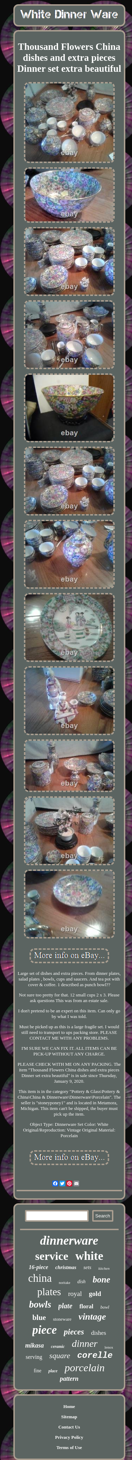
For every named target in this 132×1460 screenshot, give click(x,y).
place (52, 1370)
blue (39, 1317)
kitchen (103, 1268)
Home (69, 1406)
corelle (95, 1355)
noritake (64, 1283)
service (51, 1256)
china (40, 1278)
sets (87, 1267)
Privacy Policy (69, 1437)
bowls (40, 1304)
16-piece (38, 1267)
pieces (74, 1331)
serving (34, 1357)
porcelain (84, 1367)
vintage (92, 1316)
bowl (104, 1307)
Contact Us (69, 1427)
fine (38, 1370)
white (89, 1255)
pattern (69, 1378)
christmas (65, 1267)
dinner (85, 1343)
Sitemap (69, 1416)
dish (81, 1281)
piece (44, 1330)
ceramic (58, 1346)
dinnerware (69, 1240)
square (59, 1355)
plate (65, 1306)
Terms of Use (69, 1447)
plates (49, 1291)
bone (101, 1279)
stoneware (62, 1319)
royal (75, 1293)
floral (87, 1306)
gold (95, 1293)
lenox (109, 1347)
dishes (98, 1333)
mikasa (34, 1345)
